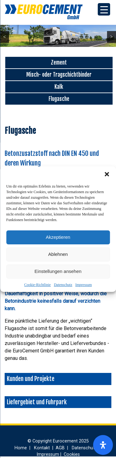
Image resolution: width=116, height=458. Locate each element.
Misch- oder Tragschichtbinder (59, 74)
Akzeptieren (58, 237)
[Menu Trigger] (104, 9)
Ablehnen (58, 254)
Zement (59, 62)
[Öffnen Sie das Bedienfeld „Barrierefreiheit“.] (103, 445)
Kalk (58, 86)
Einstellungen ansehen (58, 271)
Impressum (83, 285)
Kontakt (42, 448)
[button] (107, 174)
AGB (61, 448)
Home (21, 448)
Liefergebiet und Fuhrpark (37, 402)
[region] (58, 36)
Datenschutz (63, 285)
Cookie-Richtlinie (37, 285)
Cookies (72, 454)
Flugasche (59, 98)
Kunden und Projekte (30, 379)
